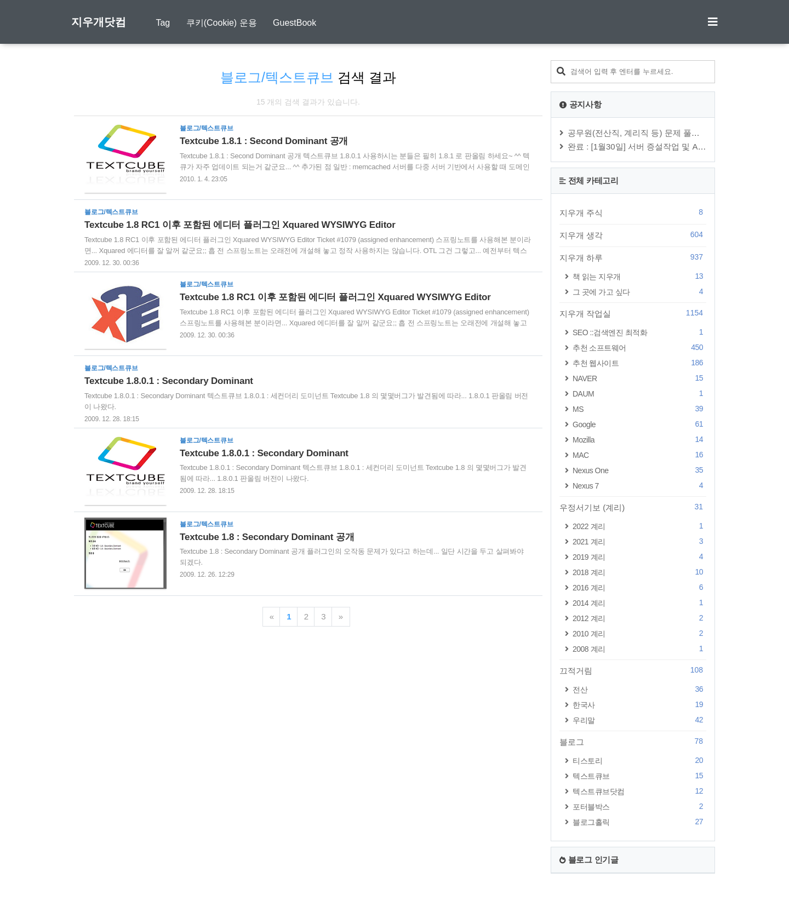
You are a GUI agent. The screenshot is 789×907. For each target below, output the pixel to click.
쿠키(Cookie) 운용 (221, 22)
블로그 (632, 742)
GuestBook (294, 22)
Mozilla (639, 439)
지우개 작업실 (632, 313)
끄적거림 (632, 670)
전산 (639, 689)
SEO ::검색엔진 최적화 (639, 332)
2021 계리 (639, 541)
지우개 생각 (632, 235)
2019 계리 (639, 556)
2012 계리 (639, 618)
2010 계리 (639, 633)
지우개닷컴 (98, 22)
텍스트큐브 (639, 775)
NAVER (639, 378)
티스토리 (639, 760)
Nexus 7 (639, 485)
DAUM (639, 393)
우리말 (639, 720)
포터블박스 (639, 806)
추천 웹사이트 (639, 363)
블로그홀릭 (639, 821)
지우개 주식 (632, 212)
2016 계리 (639, 587)
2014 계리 (639, 602)
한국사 (639, 704)
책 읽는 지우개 (639, 276)
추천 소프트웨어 (639, 347)
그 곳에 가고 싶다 (639, 291)
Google (639, 424)
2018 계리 (639, 572)
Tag (163, 22)
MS (639, 409)
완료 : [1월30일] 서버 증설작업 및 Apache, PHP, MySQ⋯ (672, 146)
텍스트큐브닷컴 (639, 791)
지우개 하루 (632, 257)
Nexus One (639, 470)
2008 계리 (639, 648)
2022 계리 (639, 526)
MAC (639, 455)
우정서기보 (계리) (632, 507)
